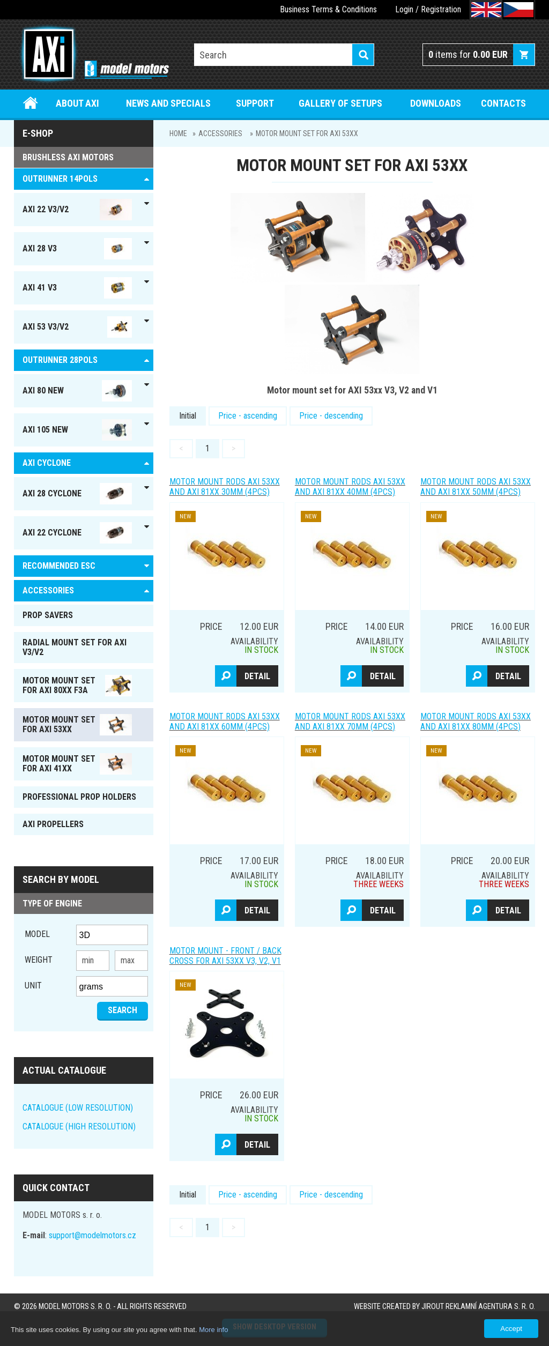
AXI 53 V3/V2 (77, 327)
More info (213, 1330)
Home (30, 103)
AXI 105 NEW (77, 430)
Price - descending (331, 416)
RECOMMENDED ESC (59, 566)
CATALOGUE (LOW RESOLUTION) (78, 1108)
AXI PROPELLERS (53, 824)
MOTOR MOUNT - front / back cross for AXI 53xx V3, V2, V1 (225, 956)
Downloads (435, 103)
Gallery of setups (340, 103)
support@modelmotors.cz (92, 1235)
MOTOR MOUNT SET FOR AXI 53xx (307, 133)
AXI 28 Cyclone (77, 493)
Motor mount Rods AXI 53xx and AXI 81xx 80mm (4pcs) (475, 721)
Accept (511, 1329)
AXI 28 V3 (77, 248)
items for (468, 54)
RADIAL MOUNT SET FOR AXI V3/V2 (75, 647)
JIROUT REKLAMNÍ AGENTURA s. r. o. (478, 1306)
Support (255, 103)
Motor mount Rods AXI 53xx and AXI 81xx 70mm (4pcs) (350, 721)
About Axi (77, 103)
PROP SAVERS (48, 615)
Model (37, 934)
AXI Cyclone (47, 463)
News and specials (168, 103)
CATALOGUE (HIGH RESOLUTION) (79, 1126)
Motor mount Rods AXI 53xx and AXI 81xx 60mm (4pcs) (224, 721)
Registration (441, 9)
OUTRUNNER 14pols (60, 179)
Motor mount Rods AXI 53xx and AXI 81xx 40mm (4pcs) (350, 487)
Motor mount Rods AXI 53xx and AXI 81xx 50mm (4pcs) (475, 487)
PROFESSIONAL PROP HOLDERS (79, 797)
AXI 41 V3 (77, 288)
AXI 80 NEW (77, 390)
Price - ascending (247, 416)
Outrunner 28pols (60, 360)
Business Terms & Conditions (328, 9)
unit (33, 985)
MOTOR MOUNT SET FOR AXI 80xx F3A (77, 685)
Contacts (503, 103)
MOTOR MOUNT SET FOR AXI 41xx (77, 764)
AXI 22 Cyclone (77, 533)
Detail (257, 676)
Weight (39, 960)
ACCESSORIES (220, 133)
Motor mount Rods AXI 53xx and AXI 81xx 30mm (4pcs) (224, 487)
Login (404, 9)
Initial (187, 416)
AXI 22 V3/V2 (77, 209)
